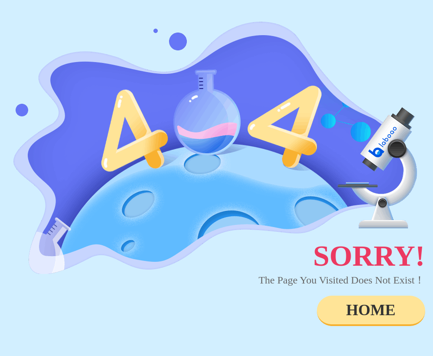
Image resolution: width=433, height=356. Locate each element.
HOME (371, 310)
